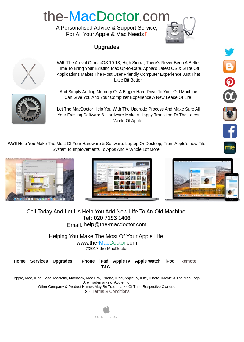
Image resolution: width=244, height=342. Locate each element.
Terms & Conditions (110, 291)
